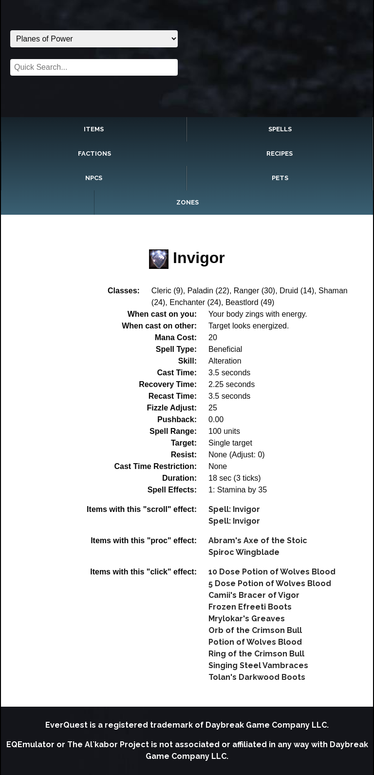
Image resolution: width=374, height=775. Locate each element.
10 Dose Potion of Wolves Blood (272, 571)
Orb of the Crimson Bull (255, 630)
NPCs (93, 178)
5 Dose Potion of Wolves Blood (269, 583)
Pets (280, 178)
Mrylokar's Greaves (246, 618)
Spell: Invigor (234, 509)
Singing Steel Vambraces (258, 665)
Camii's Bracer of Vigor (253, 595)
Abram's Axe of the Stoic (257, 540)
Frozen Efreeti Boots (250, 607)
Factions (94, 153)
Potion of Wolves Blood (255, 642)
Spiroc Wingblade (244, 552)
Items (94, 129)
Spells (280, 129)
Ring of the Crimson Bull (256, 653)
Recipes (279, 153)
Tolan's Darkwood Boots (256, 677)
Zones (187, 202)
